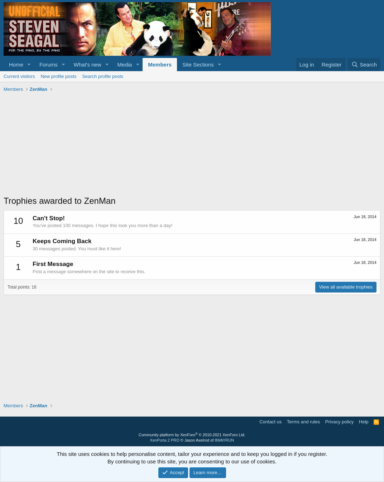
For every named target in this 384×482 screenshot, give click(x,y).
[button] (29, 64)
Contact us (270, 421)
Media (124, 65)
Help (364, 421)
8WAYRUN (224, 440)
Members (160, 65)
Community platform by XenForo (192, 435)
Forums (48, 65)
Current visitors (19, 76)
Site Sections (198, 65)
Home (16, 65)
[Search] (364, 64)
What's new (87, 65)
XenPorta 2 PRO (164, 440)
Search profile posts (102, 76)
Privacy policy (339, 421)
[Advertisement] (192, 145)
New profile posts (58, 76)
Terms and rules (303, 421)
